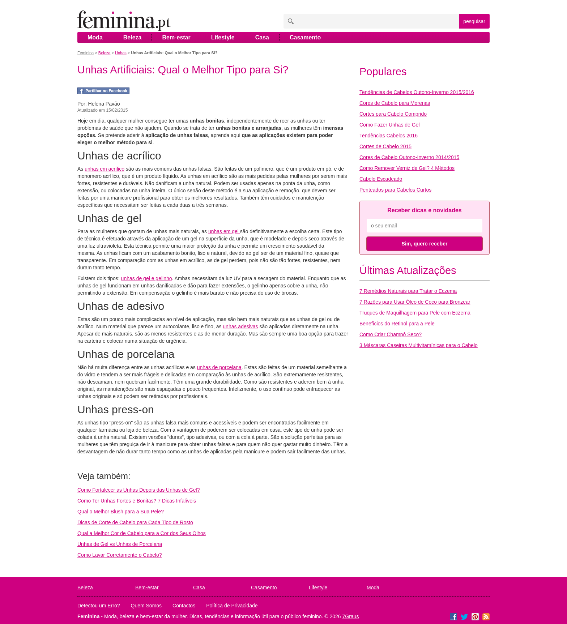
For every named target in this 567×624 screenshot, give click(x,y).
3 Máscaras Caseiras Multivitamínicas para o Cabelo (418, 345)
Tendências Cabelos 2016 (388, 135)
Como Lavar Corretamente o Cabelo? (119, 555)
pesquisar (474, 21)
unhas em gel (224, 231)
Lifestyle (223, 37)
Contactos (183, 605)
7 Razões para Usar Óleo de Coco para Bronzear (414, 302)
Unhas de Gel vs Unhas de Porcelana (119, 544)
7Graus (350, 616)
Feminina (85, 53)
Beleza (132, 37)
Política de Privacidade (231, 605)
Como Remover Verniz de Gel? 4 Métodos (407, 168)
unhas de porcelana (219, 367)
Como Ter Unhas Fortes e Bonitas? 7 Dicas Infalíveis (136, 501)
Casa (262, 37)
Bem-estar (176, 37)
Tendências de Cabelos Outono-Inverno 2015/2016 (416, 92)
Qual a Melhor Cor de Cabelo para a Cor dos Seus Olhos (141, 533)
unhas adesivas (240, 326)
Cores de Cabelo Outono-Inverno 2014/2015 (409, 157)
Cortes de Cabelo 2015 (385, 146)
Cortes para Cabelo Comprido (393, 114)
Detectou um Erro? (98, 605)
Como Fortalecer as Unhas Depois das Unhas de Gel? (138, 490)
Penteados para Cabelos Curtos (395, 190)
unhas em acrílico (104, 169)
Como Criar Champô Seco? (390, 334)
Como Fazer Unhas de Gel (389, 125)
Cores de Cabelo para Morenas (394, 103)
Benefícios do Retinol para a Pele (397, 323)
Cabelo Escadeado (380, 179)
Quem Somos (146, 605)
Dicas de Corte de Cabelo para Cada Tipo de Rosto (135, 522)
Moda (95, 37)
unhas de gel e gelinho (146, 278)
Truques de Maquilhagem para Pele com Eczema (414, 313)
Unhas (121, 53)
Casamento (305, 37)
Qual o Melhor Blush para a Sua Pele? (120, 511)
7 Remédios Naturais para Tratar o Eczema (408, 291)
